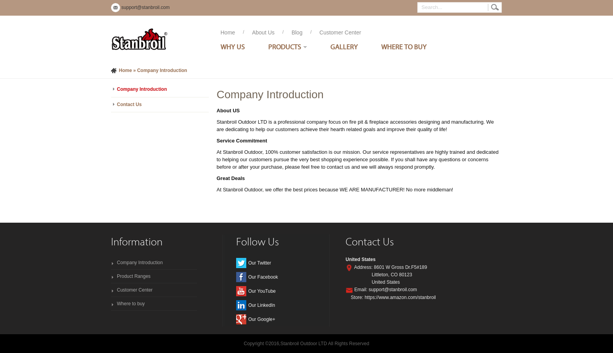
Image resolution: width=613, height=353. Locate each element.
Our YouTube (262, 291)
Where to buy (131, 303)
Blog (297, 32)
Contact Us (129, 104)
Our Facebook (263, 277)
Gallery (344, 46)
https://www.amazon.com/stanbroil (400, 297)
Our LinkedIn (261, 305)
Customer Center (340, 32)
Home (227, 32)
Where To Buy (404, 46)
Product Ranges (134, 276)
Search (495, 7)
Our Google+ (261, 319)
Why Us (232, 46)
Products (284, 46)
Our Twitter (259, 263)
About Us (263, 32)
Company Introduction (142, 89)
